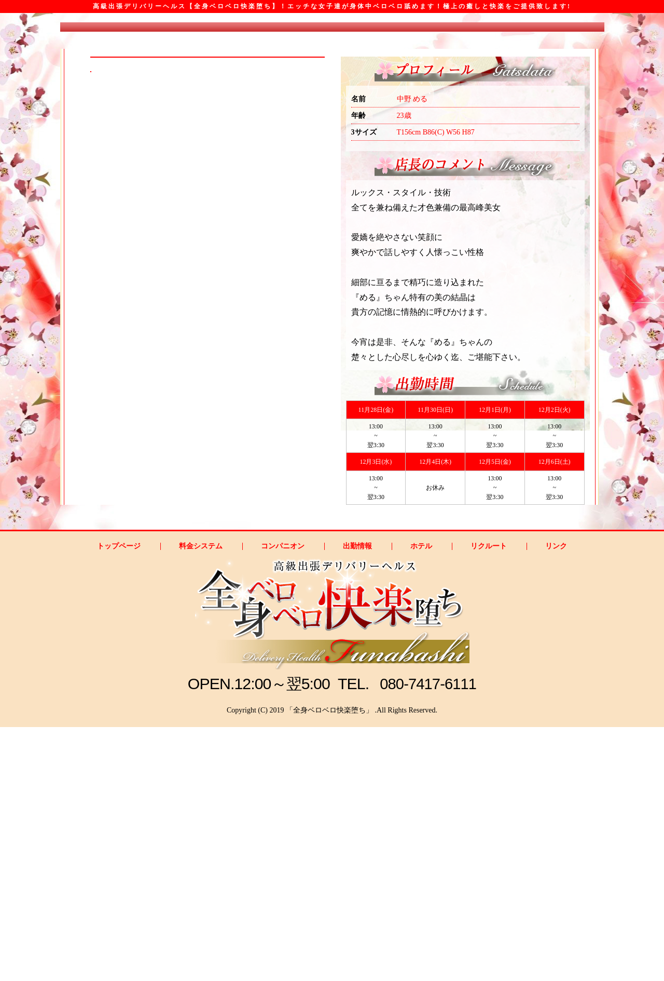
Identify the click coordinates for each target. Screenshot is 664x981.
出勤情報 (357, 800)
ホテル (421, 800)
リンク (556, 800)
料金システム (201, 800)
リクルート (489, 800)
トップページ (119, 800)
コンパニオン (283, 800)
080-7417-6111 (428, 937)
